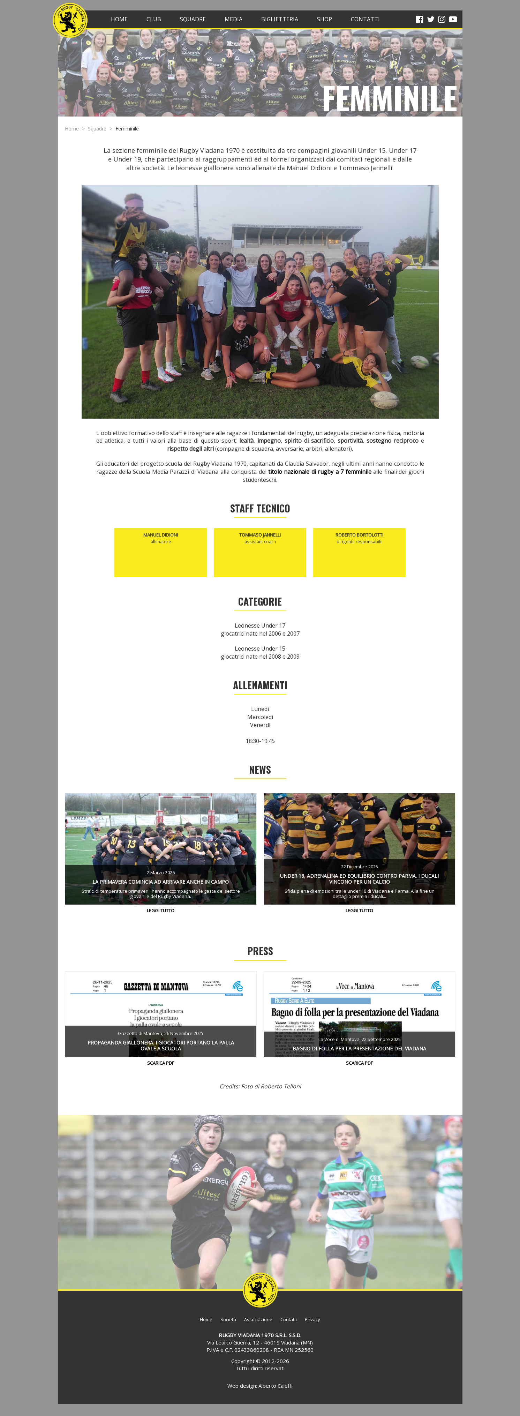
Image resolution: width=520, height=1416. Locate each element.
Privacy (312, 1319)
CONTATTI (365, 19)
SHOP (324, 19)
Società (228, 1319)
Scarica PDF (160, 1063)
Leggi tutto (160, 910)
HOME (119, 19)
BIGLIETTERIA (279, 19)
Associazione (258, 1319)
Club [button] (153, 19)
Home (72, 128)
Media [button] (233, 19)
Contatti (288, 1319)
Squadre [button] (193, 19)
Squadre (97, 128)
